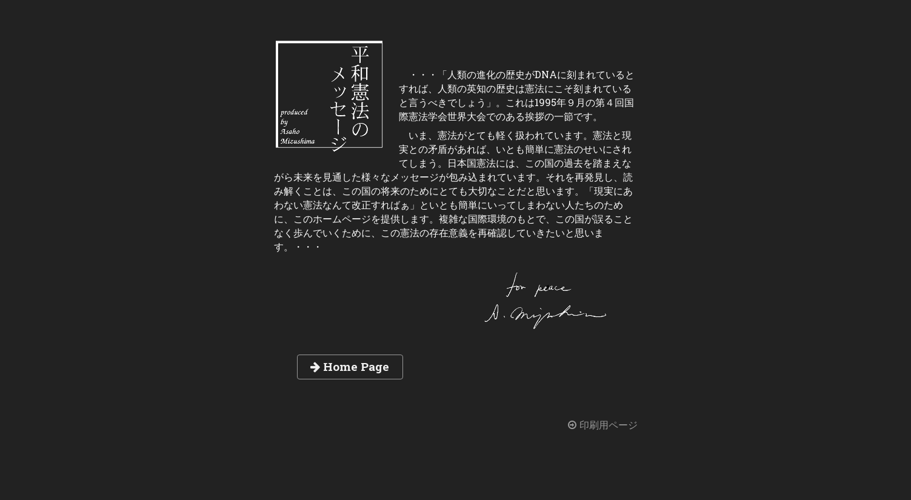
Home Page (349, 366)
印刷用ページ (602, 425)
